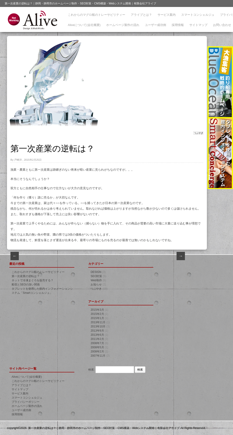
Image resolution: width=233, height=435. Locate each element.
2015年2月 (97, 314)
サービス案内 (167, 14)
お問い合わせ (222, 25)
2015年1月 (97, 318)
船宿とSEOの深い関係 (26, 284)
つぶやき (198, 133)
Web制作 (96, 280)
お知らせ (96, 284)
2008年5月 (97, 347)
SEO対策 (96, 276)
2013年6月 (97, 334)
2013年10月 (98, 326)
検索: (91, 369)
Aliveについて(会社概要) (84, 25)
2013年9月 (97, 330)
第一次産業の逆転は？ (25, 276)
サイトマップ (198, 25)
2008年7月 (97, 343)
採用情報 (178, 25)
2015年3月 (97, 309)
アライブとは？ (141, 14)
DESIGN (96, 272)
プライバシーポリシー (25, 401)
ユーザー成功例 (155, 25)
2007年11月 (98, 355)
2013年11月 (98, 322)
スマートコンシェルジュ (197, 14)
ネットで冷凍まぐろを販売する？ (32, 280)
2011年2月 (97, 339)
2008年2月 (97, 351)
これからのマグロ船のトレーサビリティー (96, 14)
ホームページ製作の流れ (122, 25)
